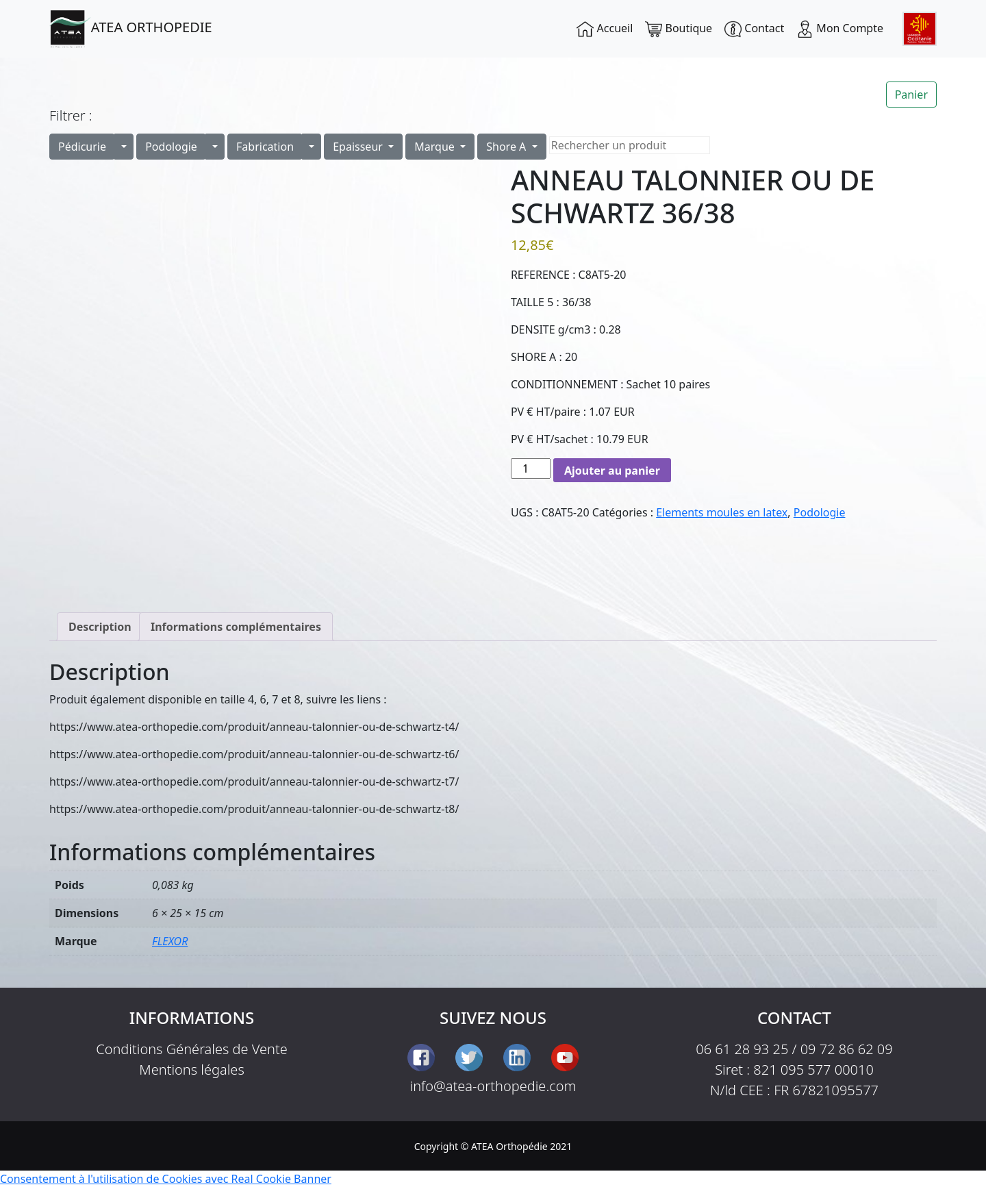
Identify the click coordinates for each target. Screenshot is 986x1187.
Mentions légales (191, 1069)
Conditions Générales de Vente (192, 1049)
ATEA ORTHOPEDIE (130, 29)
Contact (754, 29)
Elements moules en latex (721, 512)
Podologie (171, 146)
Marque (435, 146)
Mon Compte (839, 29)
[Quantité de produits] (531, 468)
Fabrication (265, 146)
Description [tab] (99, 626)
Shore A (507, 146)
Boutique (678, 29)
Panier (911, 94)
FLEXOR (170, 941)
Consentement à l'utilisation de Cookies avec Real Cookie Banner (165, 1178)
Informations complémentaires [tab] (236, 626)
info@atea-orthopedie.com (493, 1086)
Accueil (605, 29)
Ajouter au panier (612, 470)
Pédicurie (82, 146)
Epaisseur (359, 146)
